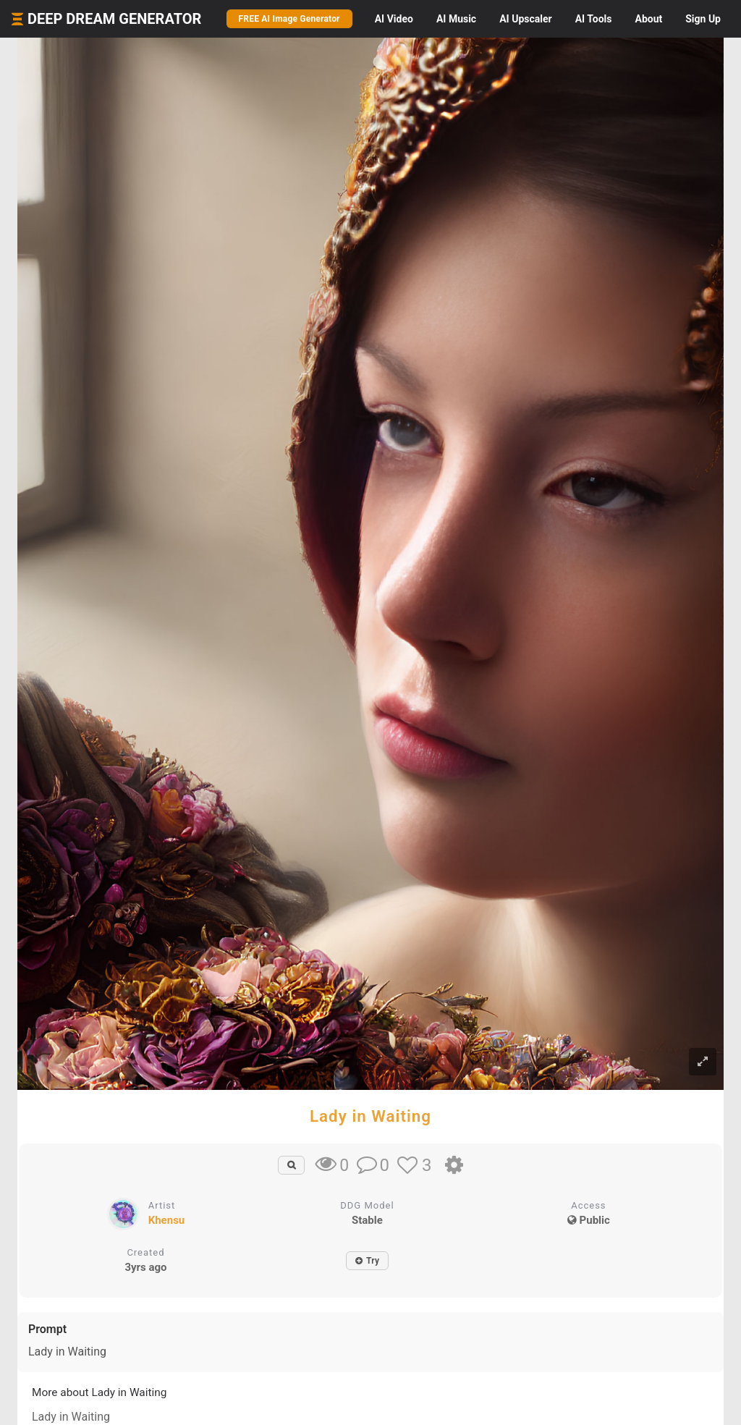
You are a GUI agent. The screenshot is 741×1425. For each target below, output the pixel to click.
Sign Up (703, 19)
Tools (593, 19)
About (648, 19)
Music (456, 19)
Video (394, 19)
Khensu (166, 1220)
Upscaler (525, 19)
